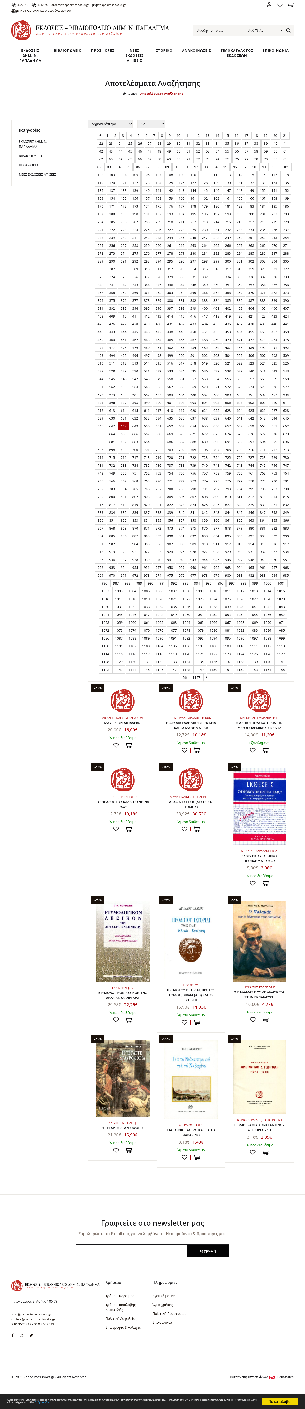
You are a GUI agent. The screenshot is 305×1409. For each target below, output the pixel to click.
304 (274, 266)
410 (124, 321)
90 (177, 171)
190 (135, 219)
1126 (267, 658)
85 (128, 171)
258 (135, 250)
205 (112, 226)
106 (147, 179)
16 (237, 140)
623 (228, 415)
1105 (173, 651)
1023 (200, 603)
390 (286, 305)
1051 (200, 619)
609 (263, 407)
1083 (254, 635)
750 (124, 478)
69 (169, 164)
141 (158, 195)
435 (216, 329)
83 (109, 171)
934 (286, 556)
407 (286, 313)
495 (124, 360)
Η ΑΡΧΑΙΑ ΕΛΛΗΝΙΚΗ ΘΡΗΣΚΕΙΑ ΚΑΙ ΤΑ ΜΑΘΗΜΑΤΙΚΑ (191, 733)
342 (124, 289)
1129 (119, 666)
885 (112, 541)
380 (170, 305)
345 (158, 289)
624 (239, 415)
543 (286, 376)
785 (135, 493)
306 (100, 274)
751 (135, 478)
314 (193, 274)
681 (112, 446)
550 (170, 384)
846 (251, 517)
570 (205, 391)
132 (251, 187)
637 (193, 423)
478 (124, 352)
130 (228, 187)
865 (274, 525)
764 (286, 478)
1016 (105, 603)
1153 (254, 674)
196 (205, 219)
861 (228, 525)
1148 (186, 674)
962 (216, 572)
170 (100, 211)
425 (100, 329)
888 (147, 541)
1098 (267, 643)
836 (135, 517)
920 (124, 556)
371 (263, 297)
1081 (227, 635)
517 (181, 368)
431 (170, 329)
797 (274, 493)
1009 (200, 596)
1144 (132, 674)
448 (170, 336)
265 (216, 250)
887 (135, 541)
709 (239, 454)
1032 (132, 611)
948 (251, 564)
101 (286, 171)
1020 (159, 603)
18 (256, 140)
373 (286, 297)
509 (286, 360)
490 (263, 352)
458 (286, 336)
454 (239, 336)
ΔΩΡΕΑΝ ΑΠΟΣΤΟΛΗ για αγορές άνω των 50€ (57, 10)
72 (198, 164)
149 (251, 195)
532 (158, 376)
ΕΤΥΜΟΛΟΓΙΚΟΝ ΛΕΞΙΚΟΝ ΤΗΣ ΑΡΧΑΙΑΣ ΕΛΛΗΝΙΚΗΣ (122, 1009)
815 (286, 501)
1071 (281, 627)
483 (181, 352)
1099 (281, 643)
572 (228, 391)
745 (263, 470)
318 (239, 274)
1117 (146, 658)
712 (274, 454)
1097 (254, 643)
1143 (119, 674)
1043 (281, 611)
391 (100, 313)
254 (286, 242)
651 (158, 431)
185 (274, 211)
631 (124, 423)
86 (138, 171)
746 (274, 470)
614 (124, 415)
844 (228, 517)
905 (147, 548)
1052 (213, 619)
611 (286, 407)
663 (100, 439)
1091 (173, 643)
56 (237, 156)
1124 (240, 658)
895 (228, 541)
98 (254, 171)
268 (251, 250)
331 (193, 281)
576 (274, 391)
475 (286, 344)
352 (239, 289)
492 (286, 352)
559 (274, 384)
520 (216, 368)
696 (286, 446)
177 (181, 211)
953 (112, 572)
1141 (281, 666)
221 (100, 234)
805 (170, 501)
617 (158, 415)
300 (228, 266)
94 (215, 171)
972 (135, 580)
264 (205, 250)
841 (193, 517)
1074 (132, 635)
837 (147, 517)
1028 (267, 603)
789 (181, 493)
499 (170, 360)
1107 (200, 651)
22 (101, 148)
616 (147, 415)
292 (135, 266)
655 (205, 431)
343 (135, 289)
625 (251, 415)
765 (100, 486)
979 (216, 580)
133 (263, 187)
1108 (213, 651)
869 (124, 533)
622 (216, 415)
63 (111, 164)
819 (135, 509)
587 (205, 399)
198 (228, 219)
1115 (119, 658)
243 (158, 242)
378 (147, 305)
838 (158, 517)
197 (216, 219)
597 (124, 407)
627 (274, 415)
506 (251, 360)
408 (100, 321)
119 (100, 187)
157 (147, 203)
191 (147, 219)
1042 (267, 611)
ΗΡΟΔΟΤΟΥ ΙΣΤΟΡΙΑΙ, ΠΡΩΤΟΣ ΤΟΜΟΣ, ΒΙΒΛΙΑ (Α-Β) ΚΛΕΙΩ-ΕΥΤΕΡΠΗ (191, 1009)
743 (239, 470)
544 (100, 384)
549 (158, 384)
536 (205, 376)
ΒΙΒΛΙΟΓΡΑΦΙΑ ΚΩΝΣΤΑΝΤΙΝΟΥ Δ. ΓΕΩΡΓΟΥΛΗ (259, 1148)
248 (216, 242)
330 (181, 281)
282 (216, 258)
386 (239, 305)
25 (130, 148)
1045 (119, 619)
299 (216, 266)
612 (100, 415)
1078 (186, 635)
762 (263, 478)
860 (216, 525)
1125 (254, 658)
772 (181, 486)
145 (205, 195)
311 (158, 274)
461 (124, 344)
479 (135, 352)
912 (228, 548)
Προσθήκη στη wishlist (116, 750)
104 (124, 179)
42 (101, 156)
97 (244, 171)
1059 (119, 627)
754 (170, 478)
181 (228, 211)
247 (205, 242)
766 (112, 486)
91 (186, 171)
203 (286, 219)
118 (286, 179)
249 (228, 242)
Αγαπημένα (280, 5)
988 (127, 588)
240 (124, 242)
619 (181, 415)
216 (239, 226)
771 (170, 486)
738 (181, 470)
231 (216, 234)
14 (217, 140)
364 (181, 297)
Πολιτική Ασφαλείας (121, 1338)
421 (251, 321)
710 (251, 454)
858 (193, 525)
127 (193, 187)
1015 (281, 596)
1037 (200, 611)
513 (135, 368)
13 (207, 140)
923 (158, 556)
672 (205, 439)
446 (147, 336)
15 (227, 140)
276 (147, 258)
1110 (240, 651)
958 (170, 572)
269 (263, 250)
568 (181, 391)
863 (251, 525)
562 (112, 391)
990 (150, 588)
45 (130, 156)
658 (239, 431)
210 (170, 226)
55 (227, 156)
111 (205, 179)
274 (124, 258)
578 (100, 399)
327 (147, 281)
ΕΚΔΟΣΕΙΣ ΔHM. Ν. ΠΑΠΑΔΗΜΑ (23, 57)
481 (158, 352)
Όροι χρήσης (162, 1324)
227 (170, 234)
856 (170, 525)
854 (147, 525)
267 (239, 250)
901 (100, 548)
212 (193, 226)
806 (181, 501)
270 (274, 250)
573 (239, 391)
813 (263, 501)
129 (216, 187)
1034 (159, 611)
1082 (240, 635)
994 (197, 588)
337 (263, 281)
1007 (173, 596)
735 (147, 470)
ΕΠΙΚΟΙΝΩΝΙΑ (279, 52)
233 (239, 234)
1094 (213, 643)
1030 (105, 611)
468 (205, 344)
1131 (146, 666)
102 (100, 179)
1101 (119, 651)
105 (135, 179)
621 (205, 415)
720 (170, 462)
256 (112, 250)
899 (274, 541)
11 (188, 140)
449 (181, 336)
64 (120, 164)
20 (275, 140)
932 (263, 556)
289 (100, 266)
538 (228, 376)
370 (251, 297)
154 (112, 203)
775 (216, 486)
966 (263, 572)
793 (228, 493)
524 (263, 368)
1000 (267, 588)
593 (274, 399)
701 (147, 454)
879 (239, 533)
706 (205, 454)
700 (135, 454)
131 (239, 187)
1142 (105, 674)
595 (100, 407)
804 (158, 501)
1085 (281, 635)
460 (112, 344)
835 (124, 517)
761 (251, 478)
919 (112, 556)
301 (239, 266)
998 (243, 588)
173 (135, 211)
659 (251, 431)
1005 (146, 596)
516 (170, 368)
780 (274, 486)
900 (286, 541)
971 (124, 580)
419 (228, 321)
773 (193, 486)
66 (140, 164)
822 (170, 509)
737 (170, 470)
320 (263, 274)
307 (112, 274)
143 (181, 195)
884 (100, 541)
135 (286, 187)
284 (239, 258)
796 (263, 493)
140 (147, 195)
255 (100, 250)
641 (239, 423)
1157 (196, 682)
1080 (213, 635)
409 (112, 321)
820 (147, 509)
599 (147, 407)
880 (251, 533)
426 (112, 329)
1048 (159, 619)
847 (263, 517)
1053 (227, 619)
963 (228, 572)
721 (181, 462)
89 (167, 171)
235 (263, 234)
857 (181, 525)
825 (205, 509)
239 (112, 242)
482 (170, 352)
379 (158, 305)
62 (101, 164)
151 (274, 195)
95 (225, 171)
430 (158, 329)
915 (263, 548)
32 (198, 148)
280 (193, 258)
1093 (200, 643)
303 (263, 266)
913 (239, 548)
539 (239, 376)
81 (285, 164)
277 (158, 258)
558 (263, 384)
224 (135, 234)
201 (263, 219)
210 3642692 (60, 4)
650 (147, 431)
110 (193, 179)
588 (216, 399)
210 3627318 (28, 4)
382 (193, 305)
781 (286, 486)
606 (228, 407)
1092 (186, 643)
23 (111, 148)
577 (286, 391)
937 (124, 564)
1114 (105, 658)
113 (228, 179)
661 (274, 431)
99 (264, 171)
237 (286, 234)
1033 (146, 611)
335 (239, 281)
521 (228, 368)
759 (228, 478)
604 (205, 407)
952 (100, 572)
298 (205, 266)
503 (216, 360)
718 (147, 462)
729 (274, 462)
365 (193, 297)
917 (286, 548)
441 (286, 329)
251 (251, 242)
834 (112, 517)
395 (147, 313)
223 (124, 234)
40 (275, 148)
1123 (227, 658)
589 (228, 399)
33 (208, 148)
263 (193, 250)
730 (286, 462)
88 (157, 171)
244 (170, 242)
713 (286, 454)
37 (246, 148)
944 (205, 564)
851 (112, 525)
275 (135, 258)
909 (193, 548)
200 (251, 219)
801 (124, 501)
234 (251, 234)
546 (124, 384)
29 (169, 148)
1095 (227, 643)
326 (135, 281)
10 (178, 140)
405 (263, 313)
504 (228, 360)
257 (124, 250)
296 (181, 266)
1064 (186, 627)
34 (217, 148)
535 (193, 376)
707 (216, 454)
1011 (227, 596)
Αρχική (128, 98)
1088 (132, 643)
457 (274, 336)
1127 (281, 658)
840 (181, 517)
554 (216, 384)
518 (193, 368)
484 (193, 352)
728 (263, 462)
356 (286, 289)
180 (216, 211)
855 (158, 525)
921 (135, 556)
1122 (213, 658)
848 (274, 517)
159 (170, 203)
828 (239, 509)
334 (228, 281)
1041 (254, 611)
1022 (186, 603)
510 (100, 368)
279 (181, 258)
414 (170, 321)
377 (135, 305)
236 (274, 234)
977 (193, 580)
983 (263, 580)
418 (216, 321)
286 (263, 258)
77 (246, 164)
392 (112, 313)
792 (216, 493)
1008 (186, 596)
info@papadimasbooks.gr (162, 4)
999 (255, 588)
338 (274, 281)
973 (147, 580)
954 (124, 572)
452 (216, 336)
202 (274, 219)
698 (112, 454)
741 (216, 470)
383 (205, 305)
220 (286, 226)
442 (100, 336)
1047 (146, 619)
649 (135, 431)
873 (170, 533)
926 (193, 556)
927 (205, 556)
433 (193, 329)
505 (239, 360)
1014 (267, 596)
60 (275, 156)
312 (170, 274)
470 (228, 344)
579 (112, 399)
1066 (213, 627)
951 (286, 564)
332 (205, 281)
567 (170, 391)
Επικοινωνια (162, 1342)
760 (239, 478)
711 (263, 454)
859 (205, 525)
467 (193, 344)
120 (112, 187)
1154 (267, 674)
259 (147, 250)
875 (193, 533)
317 (228, 274)
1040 (240, 611)
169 (286, 203)
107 (158, 179)
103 (112, 179)
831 (274, 509)
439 (263, 329)
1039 (227, 611)
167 (263, 203)
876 (205, 533)
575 (263, 391)
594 (286, 399)
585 (181, 399)
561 (100, 391)
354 (263, 289)
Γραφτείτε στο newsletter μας (152, 1242)
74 (217, 164)
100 (274, 171)
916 (274, 548)
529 (124, 376)
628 (286, 415)
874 (181, 533)
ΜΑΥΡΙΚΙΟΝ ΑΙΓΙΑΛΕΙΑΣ (123, 727)
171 (112, 211)
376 (124, 305)
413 (158, 321)
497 (147, 360)
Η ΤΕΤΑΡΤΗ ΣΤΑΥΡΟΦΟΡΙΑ (123, 1145)
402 (228, 313)
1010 (213, 596)
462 (135, 344)
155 (124, 203)
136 (100, 195)
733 (124, 470)
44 (120, 156)
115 (251, 179)
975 (170, 580)
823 (181, 509)
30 (179, 148)
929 (228, 556)
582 (147, 399)
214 (216, 226)
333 (216, 281)
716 (124, 462)
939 (147, 564)
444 (124, 336)
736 (158, 470)
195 (193, 219)
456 (263, 336)
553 (205, 384)
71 (188, 164)
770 (158, 486)
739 (193, 470)
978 (205, 580)
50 (179, 156)
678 (274, 439)
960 (193, 572)
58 (256, 156)
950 (274, 564)
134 (274, 187)
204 (100, 226)
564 (135, 391)
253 (274, 242)
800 (112, 501)
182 (239, 211)
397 (170, 313)
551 (181, 384)
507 (263, 360)
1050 (186, 619)
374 (100, 305)
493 (100, 360)
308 (124, 274)
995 (209, 588)
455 (251, 336)
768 (135, 486)
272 (100, 258)
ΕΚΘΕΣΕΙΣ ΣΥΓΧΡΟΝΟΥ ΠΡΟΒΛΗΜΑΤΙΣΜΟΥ (259, 870)
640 (228, 423)
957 (158, 572)
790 (193, 493)
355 (274, 289)
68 (159, 164)
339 (286, 281)
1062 (159, 627)
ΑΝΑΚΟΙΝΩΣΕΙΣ (194, 52)
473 (263, 344)
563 (124, 391)
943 (193, 564)
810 (228, 501)
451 (205, 336)
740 (205, 470)
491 (274, 352)
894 (216, 541)
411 (135, 321)
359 (124, 297)
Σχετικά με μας (163, 1315)
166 (251, 203)
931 (251, 556)
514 (147, 368)
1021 (173, 603)
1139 (254, 666)
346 (170, 289)
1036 (186, 611)
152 (286, 195)
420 (239, 321)
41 (285, 148)
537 (216, 376)
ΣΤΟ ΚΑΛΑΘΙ (128, 751)
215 (228, 226)
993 (185, 588)
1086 (105, 643)
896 (239, 541)
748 (100, 478)
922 (147, 556)
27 (150, 148)
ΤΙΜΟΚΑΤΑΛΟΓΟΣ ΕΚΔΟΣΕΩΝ (237, 54)
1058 (105, 627)
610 (274, 407)
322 (286, 274)
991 (162, 588)
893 (205, 541)
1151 (227, 674)
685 (158, 446)
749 (112, 478)
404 (251, 313)
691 (228, 446)
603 (193, 407)
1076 (159, 635)
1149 (200, 674)
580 (124, 399)
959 (181, 572)
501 (193, 360)
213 (205, 226)
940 (158, 564)
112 (216, 179)
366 (205, 297)
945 (216, 564)
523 (251, 368)
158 (158, 203)
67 (150, 164)
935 (100, 564)
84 (119, 171)
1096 (240, 643)
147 (228, 195)
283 (228, 258)
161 (193, 203)
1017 (119, 603)
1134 (186, 666)
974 (158, 580)
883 (286, 533)
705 (193, 454)
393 (124, 313)
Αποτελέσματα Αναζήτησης (162, 98)
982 (251, 580)
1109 (227, 651)
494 (112, 360)
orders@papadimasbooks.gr (106, 4)
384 (216, 305)
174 (147, 211)
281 (205, 258)
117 (274, 179)
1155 (281, 674)
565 (147, 391)
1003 (119, 596)
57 (246, 156)
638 (205, 423)
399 (193, 313)
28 (159, 148)
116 (263, 179)
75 (227, 164)
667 (147, 439)
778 (251, 486)
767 (124, 486)
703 (170, 454)
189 (124, 219)
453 (228, 336)
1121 (200, 658)
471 (239, 344)
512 (124, 368)
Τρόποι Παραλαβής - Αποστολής (121, 1327)
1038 (213, 611)
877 (216, 533)
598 (135, 407)
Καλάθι (291, 5)
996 (220, 588)
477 (112, 352)
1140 (267, 666)
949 (263, 564)
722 (193, 462)
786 (147, 493)
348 (193, 289)
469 (216, 344)
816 (100, 509)
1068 (240, 627)
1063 (173, 627)
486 (216, 352)
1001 (281, 588)
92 (196, 171)
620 (193, 415)
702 (158, 454)
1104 (159, 651)
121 (124, 187)
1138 (240, 666)
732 (112, 470)
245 (181, 242)
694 (263, 446)
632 (135, 423)
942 (181, 564)
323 (100, 281)
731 (100, 470)
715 (112, 462)
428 (135, 329)
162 (205, 203)
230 (205, 234)
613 (112, 415)
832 (286, 509)
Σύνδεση (269, 5)
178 (193, 211)
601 (170, 407)
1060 (132, 627)
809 (216, 501)
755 (181, 478)
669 (170, 439)
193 (170, 219)
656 (216, 431)
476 (100, 352)
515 (158, 368)
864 (263, 525)
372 (274, 297)
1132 (159, 666)
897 (251, 541)
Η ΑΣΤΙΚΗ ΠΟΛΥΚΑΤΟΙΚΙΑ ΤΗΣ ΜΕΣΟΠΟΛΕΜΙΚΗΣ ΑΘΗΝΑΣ (259, 733)
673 (216, 439)
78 (256, 164)
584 (170, 399)
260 (158, 250)
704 (181, 454)
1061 (146, 627)
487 (228, 352)
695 (274, 446)
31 (188, 148)
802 (135, 501)
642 (251, 423)
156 (135, 203)
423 (274, 321)
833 (100, 517)
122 (135, 187)
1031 (119, 611)
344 (147, 289)
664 (112, 439)
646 (100, 431)
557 (251, 384)
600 (158, 407)
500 (181, 360)
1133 (173, 666)
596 (112, 407)
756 (193, 478)
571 (216, 391)
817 (112, 509)
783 (112, 493)
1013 (254, 596)
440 (274, 329)
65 (130, 164)
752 (147, 478)
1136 (213, 666)
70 (179, 164)
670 (181, 439)
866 (286, 525)
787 (158, 493)
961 (205, 572)
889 (158, 541)
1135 (200, 666)
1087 (119, 643)
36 (237, 148)
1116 (132, 658)
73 (208, 164)
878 (228, 533)
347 (181, 289)
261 (170, 250)
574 (251, 391)
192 (158, 219)
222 (112, 234)
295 (170, 266)
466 (181, 344)
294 (158, 266)
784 (124, 493)
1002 (105, 596)
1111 (254, 651)
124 (158, 187)
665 (124, 439)
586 (193, 399)
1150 (213, 674)
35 (227, 148)
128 (205, 187)
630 (112, 423)
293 (147, 266)
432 (181, 329)
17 (246, 140)
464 (158, 344)
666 (135, 439)
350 (216, 289)
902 (112, 548)
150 (263, 195)
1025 (227, 603)
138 (124, 195)
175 (158, 211)
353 (251, 289)
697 (100, 454)
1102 (132, 651)
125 (170, 187)
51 (188, 156)
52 (198, 156)
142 (170, 195)
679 (286, 439)
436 (228, 329)
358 (112, 297)
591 (251, 399)
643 (263, 423)
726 (239, 462)
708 (228, 454)
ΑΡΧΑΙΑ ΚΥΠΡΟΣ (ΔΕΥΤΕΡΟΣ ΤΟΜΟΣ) (191, 816)
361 (147, 297)
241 (135, 242)
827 (228, 509)
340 (100, 289)
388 (263, 305)
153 (100, 203)
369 (239, 297)
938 (135, 564)
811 (239, 501)
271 (286, 250)
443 (112, 336)
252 (263, 242)
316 (216, 274)
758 (216, 478)
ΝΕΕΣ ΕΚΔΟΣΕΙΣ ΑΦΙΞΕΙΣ (130, 57)
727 (251, 462)
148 (239, 195)
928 (216, 556)
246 (193, 242)
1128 (105, 666)
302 (251, 266)
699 (124, 454)
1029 (281, 603)
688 (193, 446)
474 (274, 344)
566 (158, 391)
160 (181, 203)
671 (193, 439)
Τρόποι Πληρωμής (120, 1315)
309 (135, 274)
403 (239, 313)
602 (181, 407)
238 (100, 242)
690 (216, 446)
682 (124, 446)
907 (170, 548)
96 (235, 171)
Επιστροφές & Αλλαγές (123, 1347)
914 (251, 548)
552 (193, 384)
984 (274, 580)
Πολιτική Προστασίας (169, 1333)
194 (181, 219)
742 (228, 470)
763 (274, 478)
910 (205, 548)
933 (274, 556)
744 (251, 470)
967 (274, 572)
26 (140, 148)
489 (251, 352)
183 (251, 211)
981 (239, 580)
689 (205, 446)
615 (135, 415)
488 (239, 352)
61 (285, 156)
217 (251, 226)
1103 (146, 651)
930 (239, 556)
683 (135, 446)
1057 (281, 619)
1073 (119, 635)
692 (239, 446)
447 (158, 336)
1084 (267, 635)
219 (274, 226)
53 (208, 156)
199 (239, 219)
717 (135, 462)
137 (112, 195)
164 (228, 203)
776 (228, 486)
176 (170, 211)
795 (251, 493)
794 (239, 493)
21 (285, 140)
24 (120, 148)
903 (124, 548)
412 (147, 321)
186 (286, 211)
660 (263, 431)
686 (170, 446)
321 (274, 274)
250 (239, 242)
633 (147, 423)
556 (239, 384)
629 (100, 423)
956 (147, 572)
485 (205, 352)
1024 (213, 603)
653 (181, 431)
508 (274, 360)
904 (135, 548)
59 (266, 156)
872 (158, 533)
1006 (159, 596)
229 (193, 234)
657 (228, 431)
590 (239, 399)
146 (216, 195)
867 (100, 533)
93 (206, 171)
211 (181, 226)
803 (147, 501)
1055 (254, 619)
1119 (173, 658)
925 (181, 556)
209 (158, 226)
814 (274, 501)
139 (135, 195)
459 (100, 344)
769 (147, 486)
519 (205, 368)
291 (124, 266)
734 (135, 470)
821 (158, 509)
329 (170, 281)
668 (158, 439)
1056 (267, 619)
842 (205, 517)
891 (181, 541)
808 (205, 501)
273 (112, 258)
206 (124, 226)
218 (263, 226)
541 (263, 376)
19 (266, 140)
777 (239, 486)
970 (112, 580)
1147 (173, 674)
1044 (105, 619)
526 (286, 368)
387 (251, 305)
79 (266, 164)
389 (274, 305)
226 (158, 234)
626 (263, 415)
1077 (173, 635)
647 (112, 431)
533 (170, 376)
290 (112, 266)
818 (124, 509)
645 (286, 423)
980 (228, 580)
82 (99, 171)
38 (256, 148)
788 (170, 493)
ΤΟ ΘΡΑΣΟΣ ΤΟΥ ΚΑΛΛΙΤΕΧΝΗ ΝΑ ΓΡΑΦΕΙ (123, 816)
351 (228, 289)
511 (112, 368)
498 (158, 360)
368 (228, 297)
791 (205, 493)
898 (263, 541)
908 (181, 548)
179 (205, 211)
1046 (132, 619)
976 (181, 580)
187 (100, 219)
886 (124, 541)
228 (181, 234)
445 (135, 336)
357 (100, 297)
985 (286, 580)
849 (286, 517)
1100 (105, 651)
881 (263, 533)
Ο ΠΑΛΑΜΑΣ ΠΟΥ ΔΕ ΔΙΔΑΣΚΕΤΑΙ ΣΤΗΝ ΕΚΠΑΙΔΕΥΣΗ (259, 1011)
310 (147, 274)
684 (147, 446)
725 (228, 462)
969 (100, 580)
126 (181, 187)
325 (124, 281)
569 (193, 391)
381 (181, 305)
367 (216, 297)
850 (100, 525)
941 (170, 564)
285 (251, 258)
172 (124, 211)
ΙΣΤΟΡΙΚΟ (159, 52)
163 (216, 203)
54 (217, 156)
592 (263, 399)
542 (274, 376)
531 (147, 376)
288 (286, 258)
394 (135, 313)
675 (239, 439)
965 (251, 572)
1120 (186, 658)
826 (216, 509)
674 (228, 439)
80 (275, 164)
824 (193, 509)
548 (147, 384)
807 (193, 501)
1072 (105, 635)
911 (216, 548)
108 (170, 179)
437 (239, 329)
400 (205, 313)
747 (286, 470)
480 (147, 352)
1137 (227, 666)
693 (251, 446)
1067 (227, 627)
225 (147, 234)
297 (193, 266)
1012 (240, 596)
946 (228, 564)
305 (286, 266)
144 (193, 195)
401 (216, 313)
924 (170, 556)
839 (170, 517)
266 (228, 250)
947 (239, 564)
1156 (183, 682)
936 (112, 564)
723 (205, 462)
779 (263, 486)
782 (100, 493)
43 (111, 156)
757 (205, 478)
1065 (200, 627)
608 (251, 407)
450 (193, 336)
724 (216, 462)
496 (135, 360)
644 (274, 423)
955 (135, 572)
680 (100, 446)
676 (251, 439)
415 (181, 321)
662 (286, 431)
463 (147, 344)
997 (232, 588)
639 (216, 423)
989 (139, 588)
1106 (186, 651)
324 (112, 281)
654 (193, 431)
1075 (146, 635)
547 (135, 384)
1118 (159, 658)
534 (181, 376)
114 (239, 179)
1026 (240, 603)
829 (251, 509)
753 (158, 478)
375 (112, 305)
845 (239, 517)
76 (237, 164)
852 (124, 525)
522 (239, 368)
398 (181, 313)
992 (174, 588)
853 (135, 525)
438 (251, 329)
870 (135, 533)
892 (193, 541)
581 (135, 399)
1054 (240, 619)
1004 (132, 596)
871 (147, 533)
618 (170, 415)
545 (112, 384)
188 (112, 219)
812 (251, 501)
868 (112, 533)
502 (205, 360)
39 (266, 148)
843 (216, 517)
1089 (146, 643)
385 (228, 305)
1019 (146, 603)
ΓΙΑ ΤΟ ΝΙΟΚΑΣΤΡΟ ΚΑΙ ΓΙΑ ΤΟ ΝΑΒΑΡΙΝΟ (191, 1150)
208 (147, 226)
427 (124, 329)
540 (251, 376)
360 (135, 297)
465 (170, 344)
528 (112, 376)
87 (148, 171)
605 (216, 407)
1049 (173, 619)
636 (181, 423)
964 (239, 572)
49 (169, 156)
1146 (159, 674)
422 (263, 321)
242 (147, 242)
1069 (254, 627)
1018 (132, 603)
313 (181, 274)
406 (274, 313)
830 (263, 509)
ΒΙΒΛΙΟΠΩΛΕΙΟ (60, 52)
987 (116, 588)
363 (170, 297)
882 (274, 533)
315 (205, 274)
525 (274, 368)
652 (170, 431)
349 (205, 289)
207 (135, 226)
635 (170, 423)
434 (205, 329)
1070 (267, 627)
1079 (200, 635)
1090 (159, 643)
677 (263, 439)
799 (100, 501)
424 (286, 321)
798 (286, 493)
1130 (132, 666)
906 (158, 548)
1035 (173, 611)
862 (239, 525)
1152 (240, 674)
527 (100, 376)
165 (239, 203)
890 (170, 541)
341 (112, 289)
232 (228, 234)
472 (251, 344)
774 (205, 486)
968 (286, 572)
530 (135, 376)
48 (159, 156)
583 (158, 399)
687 (181, 446)
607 (239, 407)
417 (205, 321)
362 (158, 297)
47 (150, 156)
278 (170, 258)
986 (104, 588)
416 (193, 321)
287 (274, 258)
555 (228, 384)
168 (274, 203)
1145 (146, 674)
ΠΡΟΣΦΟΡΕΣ (98, 52)
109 (181, 179)
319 (251, 274)
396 (158, 313)
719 (158, 462)
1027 (254, 603)
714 (100, 462)
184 (263, 211)
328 (158, 281)
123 (147, 187)
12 (198, 140)
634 (158, 423)
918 (100, 556)
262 (181, 250)
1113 (281, 651)
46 (140, 156)
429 (147, 329)
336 (251, 281)
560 (286, 384)
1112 (267, 651)
